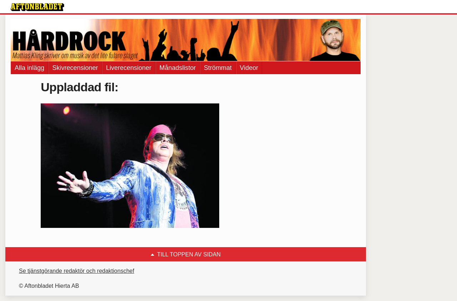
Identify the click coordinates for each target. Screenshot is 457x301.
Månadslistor (178, 67)
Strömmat (218, 67)
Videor (249, 67)
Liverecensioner (128, 67)
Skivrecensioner (75, 67)
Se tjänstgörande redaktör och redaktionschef (76, 271)
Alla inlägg (29, 67)
